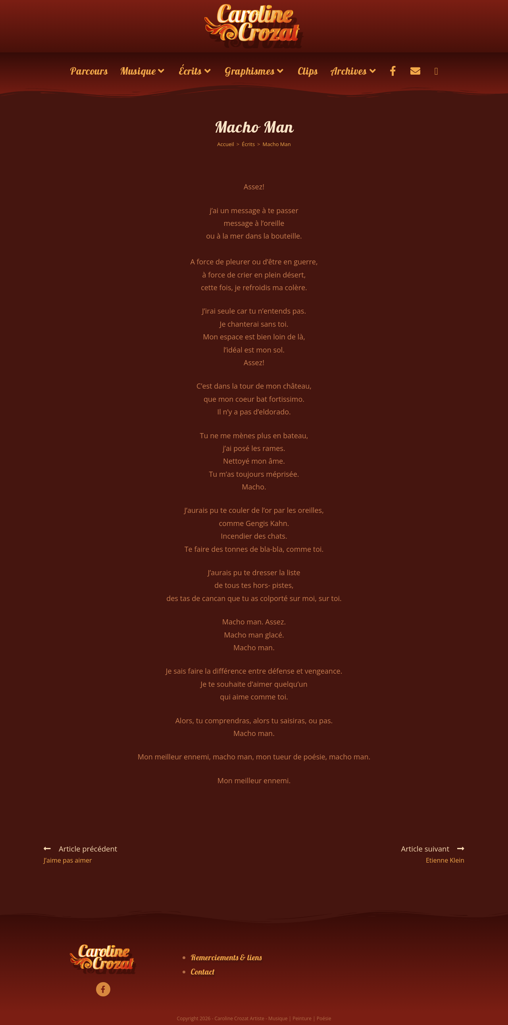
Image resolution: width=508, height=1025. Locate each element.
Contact (202, 972)
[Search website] (436, 71)
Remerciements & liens (226, 957)
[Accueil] (225, 144)
